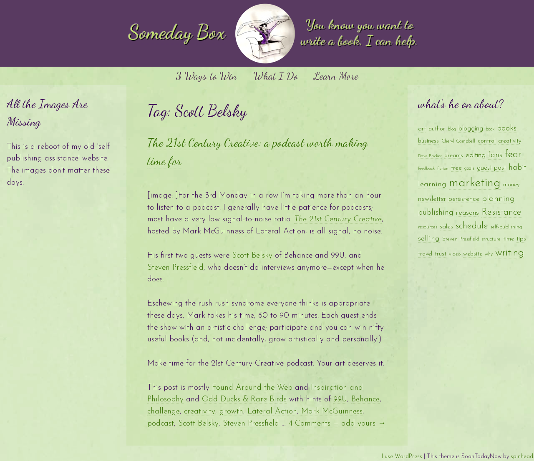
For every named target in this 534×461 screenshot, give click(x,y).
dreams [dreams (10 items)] (453, 155)
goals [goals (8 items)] (469, 168)
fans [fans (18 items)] (495, 155)
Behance (365, 399)
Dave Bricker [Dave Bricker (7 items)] (430, 156)
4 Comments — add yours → (337, 424)
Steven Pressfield (175, 268)
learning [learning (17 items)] (432, 184)
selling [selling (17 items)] (429, 238)
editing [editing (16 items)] (476, 155)
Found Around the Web (252, 388)
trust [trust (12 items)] (440, 254)
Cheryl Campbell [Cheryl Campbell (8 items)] (458, 141)
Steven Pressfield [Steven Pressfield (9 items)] (460, 239)
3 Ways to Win (206, 75)
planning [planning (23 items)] (498, 199)
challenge (163, 412)
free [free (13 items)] (456, 168)
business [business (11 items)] (428, 141)
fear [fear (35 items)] (513, 155)
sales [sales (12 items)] (446, 227)
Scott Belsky (252, 256)
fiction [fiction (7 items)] (442, 168)
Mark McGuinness (332, 412)
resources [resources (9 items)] (427, 227)
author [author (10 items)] (436, 129)
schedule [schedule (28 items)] (472, 226)
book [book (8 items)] (490, 129)
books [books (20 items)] (506, 129)
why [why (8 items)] (489, 254)
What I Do (275, 75)
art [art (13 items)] (422, 128)
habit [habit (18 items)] (517, 168)
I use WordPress (402, 456)
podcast (160, 424)
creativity (199, 412)
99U (340, 399)
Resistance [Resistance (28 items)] (501, 212)
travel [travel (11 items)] (425, 254)
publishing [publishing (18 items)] (435, 213)
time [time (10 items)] (508, 239)
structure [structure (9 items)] (491, 239)
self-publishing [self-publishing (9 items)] (506, 227)
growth (231, 412)
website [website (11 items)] (472, 254)
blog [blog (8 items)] (452, 129)
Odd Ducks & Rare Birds (244, 399)
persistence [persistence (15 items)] (463, 199)
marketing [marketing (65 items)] (475, 183)
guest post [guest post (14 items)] (491, 168)
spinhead (522, 456)
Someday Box (176, 32)
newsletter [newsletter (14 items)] (432, 199)
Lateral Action (272, 412)
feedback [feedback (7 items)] (426, 168)
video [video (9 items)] (455, 254)
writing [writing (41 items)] (509, 253)
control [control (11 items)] (487, 141)
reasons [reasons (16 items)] (467, 212)
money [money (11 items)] (511, 185)
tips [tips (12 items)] (521, 239)
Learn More (336, 75)
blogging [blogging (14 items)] (470, 128)
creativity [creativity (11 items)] (509, 141)
